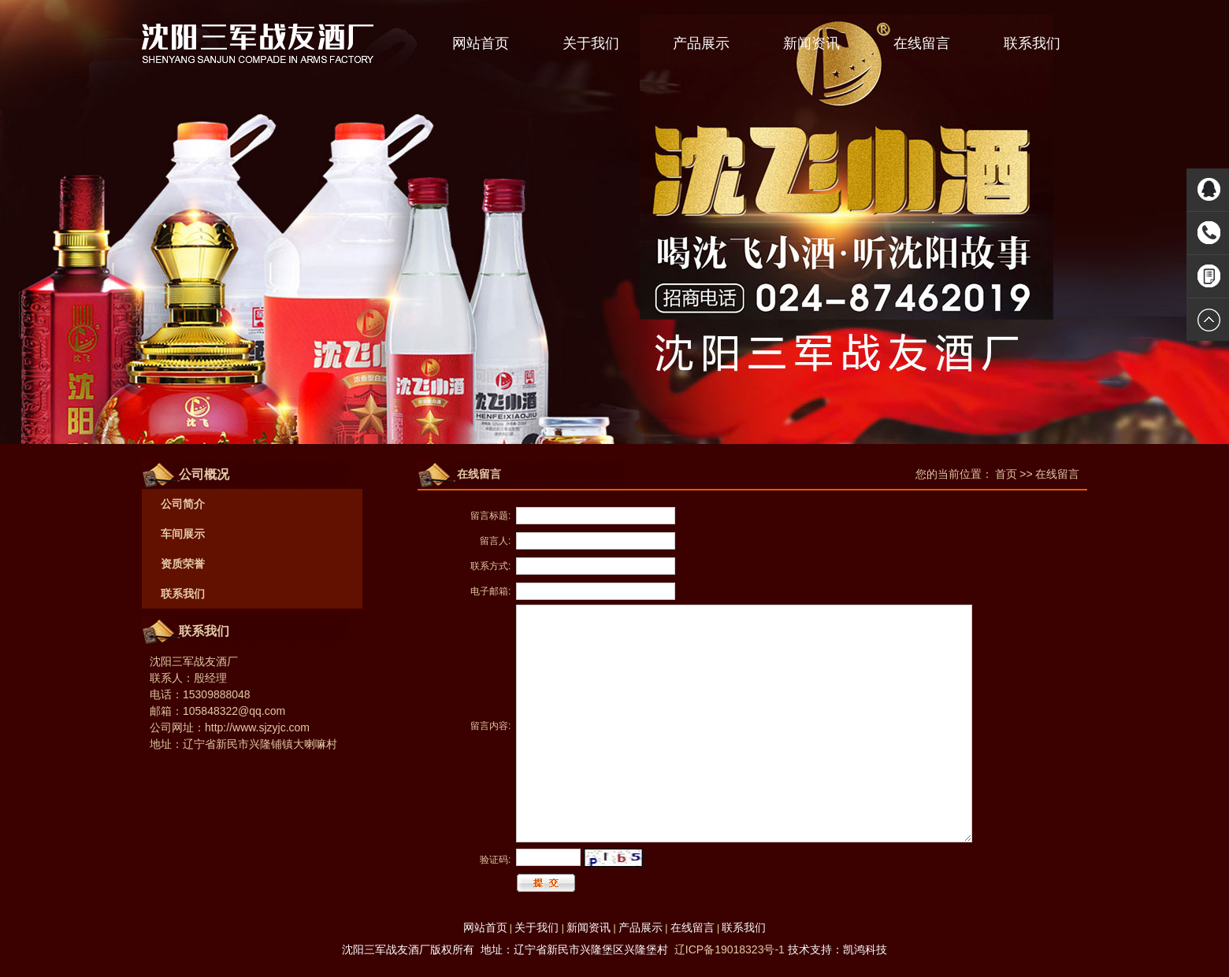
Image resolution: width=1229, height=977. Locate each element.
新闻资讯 (811, 43)
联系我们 (1032, 43)
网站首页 (480, 43)
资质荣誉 (183, 563)
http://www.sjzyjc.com (257, 727)
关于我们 (591, 43)
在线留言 (921, 43)
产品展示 (701, 43)
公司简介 (183, 504)
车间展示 (183, 533)
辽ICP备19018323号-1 (729, 949)
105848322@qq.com (234, 711)
